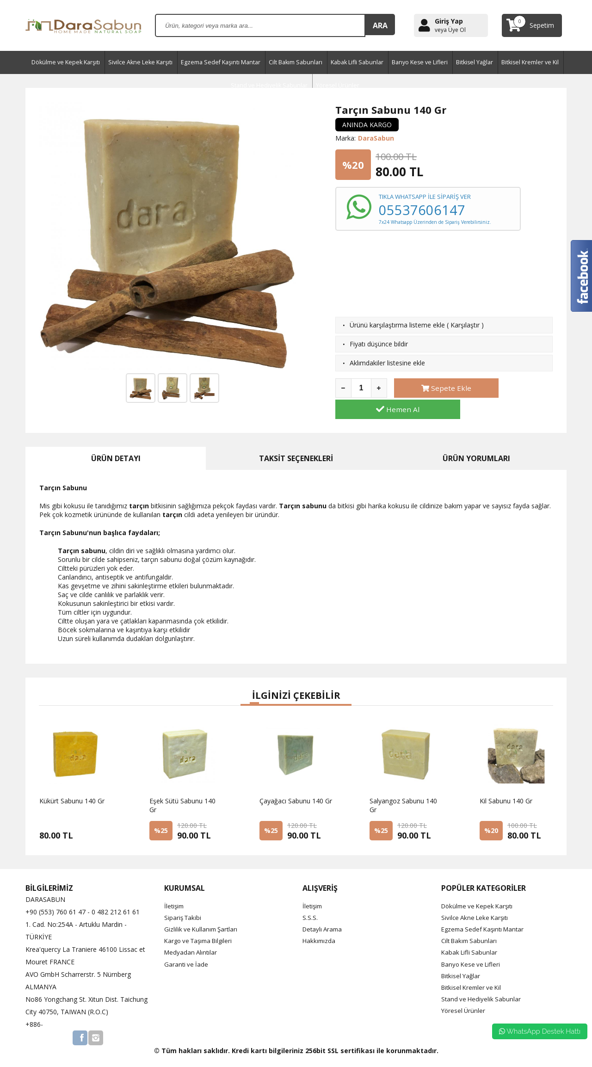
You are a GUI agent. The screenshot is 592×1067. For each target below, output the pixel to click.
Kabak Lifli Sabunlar (357, 62)
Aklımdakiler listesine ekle (387, 362)
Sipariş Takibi (183, 901)
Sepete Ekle (432, 388)
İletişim (174, 889)
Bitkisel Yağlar (474, 62)
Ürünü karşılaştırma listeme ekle (397, 325)
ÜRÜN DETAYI (116, 442)
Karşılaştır (465, 325)
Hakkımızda (319, 924)
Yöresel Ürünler (464, 994)
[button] (245, 689)
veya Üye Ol (450, 30)
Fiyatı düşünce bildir (379, 343)
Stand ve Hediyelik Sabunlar (482, 983)
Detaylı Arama (323, 912)
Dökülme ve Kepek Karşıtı (65, 62)
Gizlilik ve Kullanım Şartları (202, 912)
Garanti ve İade (187, 948)
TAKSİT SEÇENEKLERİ (296, 442)
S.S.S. (310, 901)
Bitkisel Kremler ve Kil (530, 62)
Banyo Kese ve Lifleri (420, 62)
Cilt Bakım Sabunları (295, 62)
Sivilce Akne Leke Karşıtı (140, 62)
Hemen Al (514, 388)
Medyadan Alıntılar (191, 936)
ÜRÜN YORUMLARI (476, 442)
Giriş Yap (449, 21)
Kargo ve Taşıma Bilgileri (201, 924)
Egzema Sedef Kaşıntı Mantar (220, 62)
